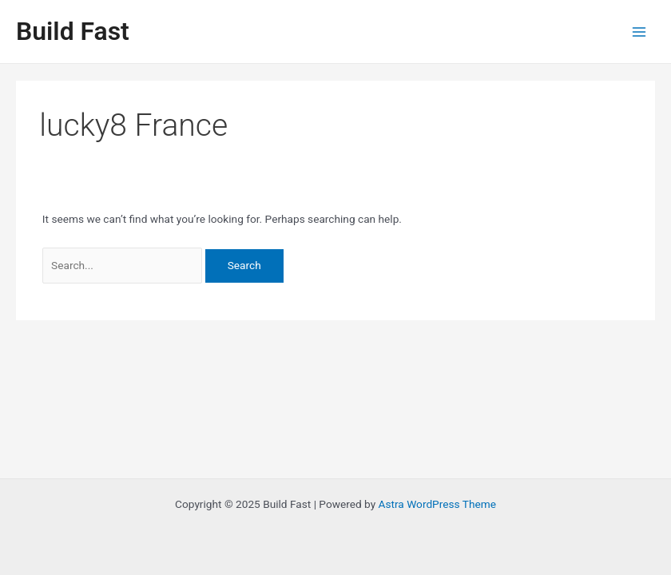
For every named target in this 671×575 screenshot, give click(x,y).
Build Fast (72, 31)
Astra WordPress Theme (437, 504)
